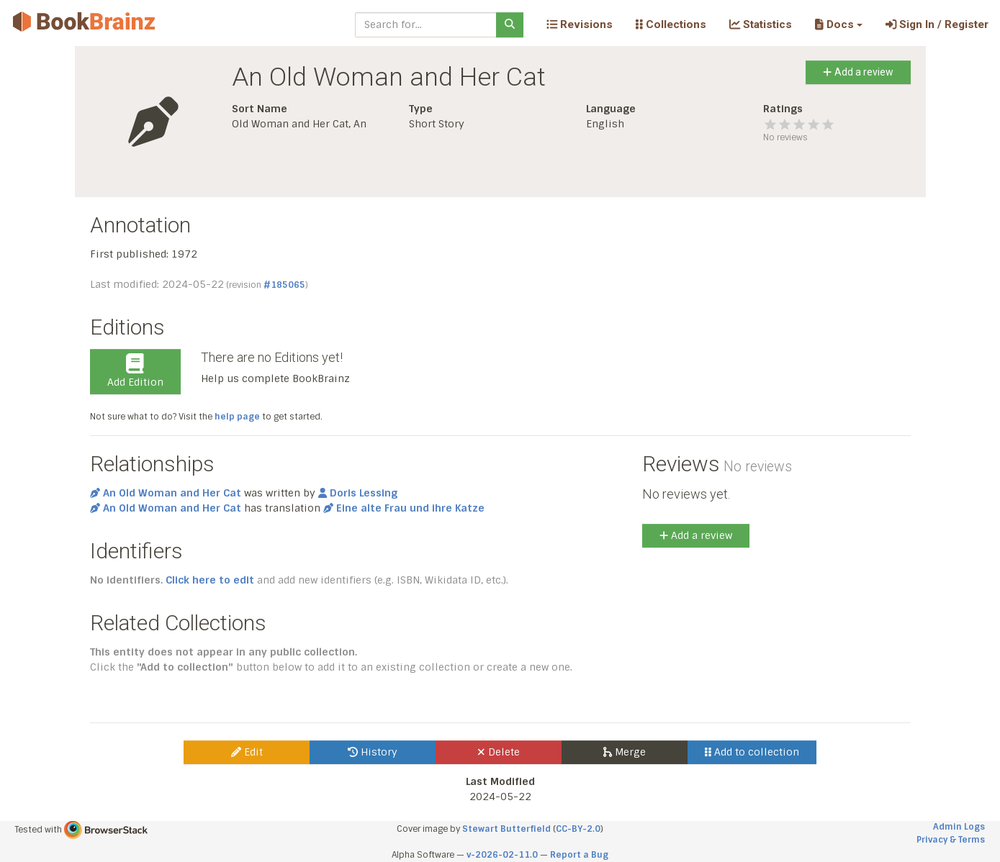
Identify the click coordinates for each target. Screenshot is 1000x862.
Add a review (858, 72)
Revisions (579, 24)
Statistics (760, 24)
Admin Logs (959, 826)
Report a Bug (579, 855)
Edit (247, 751)
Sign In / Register (937, 24)
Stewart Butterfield (506, 829)
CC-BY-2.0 (578, 829)
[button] (838, 24)
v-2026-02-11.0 (502, 855)
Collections (671, 24)
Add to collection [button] (752, 751)
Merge (624, 751)
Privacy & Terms (950, 839)
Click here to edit (210, 579)
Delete (498, 751)
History (372, 751)
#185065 (284, 285)
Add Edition (135, 371)
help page (237, 416)
